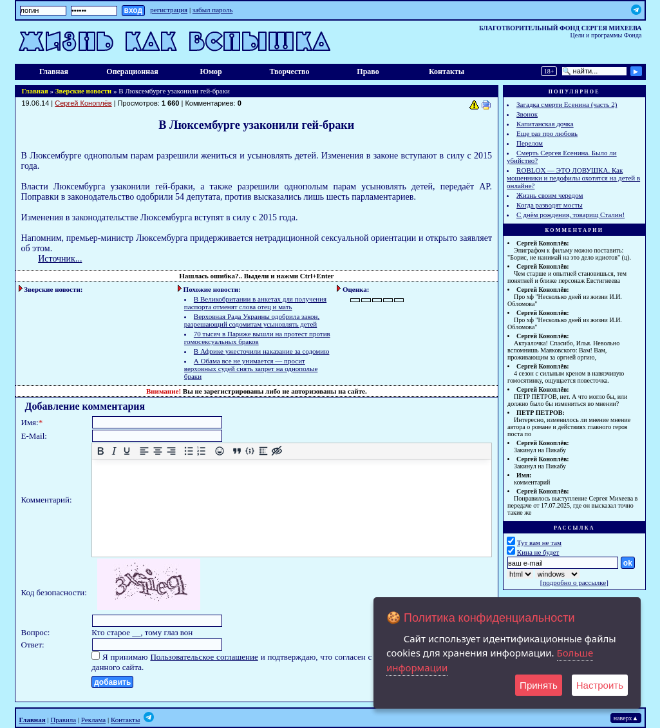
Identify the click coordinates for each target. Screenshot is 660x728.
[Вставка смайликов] (219, 451)
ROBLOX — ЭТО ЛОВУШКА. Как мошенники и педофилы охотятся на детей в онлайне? (573, 177)
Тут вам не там (539, 542)
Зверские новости (83, 91)
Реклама (93, 719)
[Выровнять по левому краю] (144, 451)
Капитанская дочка (545, 124)
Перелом (529, 143)
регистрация (168, 10)
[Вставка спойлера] (263, 451)
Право (368, 71)
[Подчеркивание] (127, 451)
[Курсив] (114, 451)
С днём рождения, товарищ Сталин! (570, 214)
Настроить (599, 685)
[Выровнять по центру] (158, 451)
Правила (63, 719)
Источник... (60, 258)
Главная (53, 71)
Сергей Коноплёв (83, 103)
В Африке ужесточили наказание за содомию (262, 351)
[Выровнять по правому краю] (171, 451)
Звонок (527, 114)
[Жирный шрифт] (101, 451)
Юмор (211, 71)
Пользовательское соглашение (204, 657)
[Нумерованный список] (202, 451)
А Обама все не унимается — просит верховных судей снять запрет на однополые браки (250, 368)
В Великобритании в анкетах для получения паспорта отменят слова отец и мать (255, 303)
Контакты (446, 71)
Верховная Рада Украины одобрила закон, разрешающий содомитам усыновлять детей (251, 320)
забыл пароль (213, 10)
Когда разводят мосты (549, 205)
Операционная (132, 71)
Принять (539, 685)
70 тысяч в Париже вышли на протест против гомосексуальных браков (257, 337)
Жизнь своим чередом (549, 195)
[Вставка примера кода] (250, 451)
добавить (112, 682)
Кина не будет (538, 552)
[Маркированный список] (189, 451)
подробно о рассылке (574, 582)
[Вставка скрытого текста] (276, 451)
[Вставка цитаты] (237, 451)
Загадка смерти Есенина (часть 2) (566, 104)
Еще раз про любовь (547, 133)
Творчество (289, 71)
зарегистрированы (233, 391)
